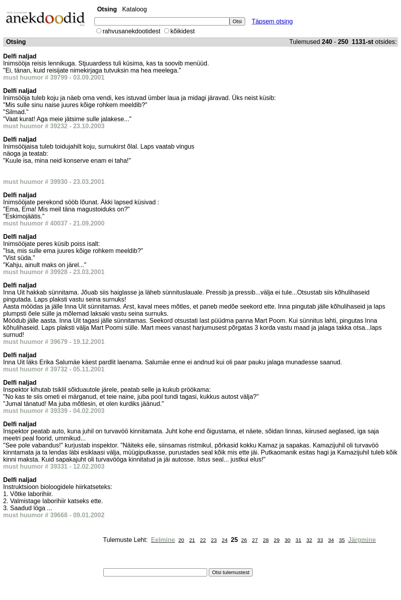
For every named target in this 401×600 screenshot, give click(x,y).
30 (288, 540)
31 (299, 540)
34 (331, 540)
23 (214, 540)
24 (225, 540)
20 (181, 540)
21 (192, 540)
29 (277, 540)
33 (320, 540)
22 (203, 540)
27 (255, 540)
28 (266, 540)
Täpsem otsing (272, 21)
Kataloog (134, 9)
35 (342, 540)
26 (244, 540)
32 (309, 540)
